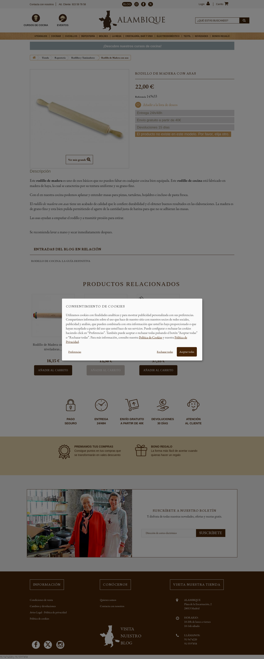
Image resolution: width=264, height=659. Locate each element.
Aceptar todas (186, 351)
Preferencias (74, 351)
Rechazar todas (165, 351)
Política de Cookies (150, 337)
